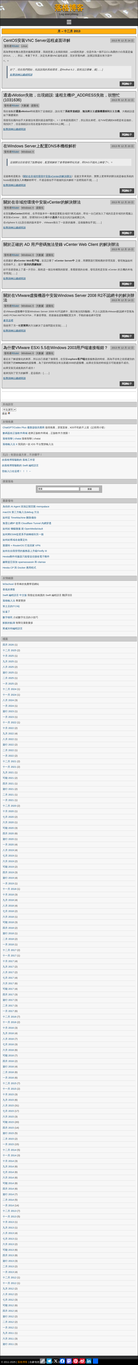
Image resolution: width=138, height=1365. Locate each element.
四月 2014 (8, 1188)
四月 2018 (8, 927)
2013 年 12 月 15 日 (123, 249)
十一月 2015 (9, 1088)
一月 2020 (8, 844)
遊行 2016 (8, 1066)
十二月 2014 (9, 1149)
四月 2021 (8, 783)
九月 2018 (8, 900)
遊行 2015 (8, 1133)
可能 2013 (8, 1249)
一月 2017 (8, 1011)
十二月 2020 (9, 805)
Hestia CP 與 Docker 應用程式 (19, 567)
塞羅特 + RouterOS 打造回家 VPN (21, 545)
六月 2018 (8, 916)
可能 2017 (8, 988)
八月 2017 (8, 972)
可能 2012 (8, 1305)
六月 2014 (8, 1177)
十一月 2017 (9, 955)
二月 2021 (8, 794)
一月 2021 (8, 800)
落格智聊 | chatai (12, 438)
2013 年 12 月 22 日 (123, 100)
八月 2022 (8, 739)
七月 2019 (8, 855)
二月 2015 (8, 1138)
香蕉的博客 (9, 589)
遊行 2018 (8, 933)
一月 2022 (8, 755)
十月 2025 (8, 655)
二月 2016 (8, 1072)
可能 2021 (8, 777)
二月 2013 (8, 1266)
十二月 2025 (9, 650)
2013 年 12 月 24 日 (123, 40)
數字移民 (8, 617)
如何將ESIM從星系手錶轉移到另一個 (23, 534)
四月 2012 (8, 1310)
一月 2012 (8, 1327)
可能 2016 (8, 1055)
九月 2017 (8, 966)
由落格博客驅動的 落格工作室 (18, 459)
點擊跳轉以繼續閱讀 (21, 74)
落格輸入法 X (10, 444)
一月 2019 (8, 883)
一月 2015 (8, 1144)
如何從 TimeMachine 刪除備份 (19, 517)
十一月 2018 (9, 888)
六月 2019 (8, 861)
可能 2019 (8, 866)
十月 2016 (8, 1027)
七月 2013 (8, 1238)
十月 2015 (8, 1094)
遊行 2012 (8, 1316)
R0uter (15, 46)
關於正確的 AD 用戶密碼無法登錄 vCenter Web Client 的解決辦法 (61, 244)
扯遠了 (6, 611)
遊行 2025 (8, 672)
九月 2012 (8, 1288)
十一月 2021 (9, 766)
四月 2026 (8, 644)
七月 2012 (8, 1299)
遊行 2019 (8, 877)
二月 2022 (8, 750)
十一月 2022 (9, 722)
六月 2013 (8, 1244)
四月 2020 (8, 833)
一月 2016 (8, 1077)
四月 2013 (8, 1255)
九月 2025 (8, 661)
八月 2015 (8, 1105)
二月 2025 (8, 678)
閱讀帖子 (127, 83)
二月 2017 (8, 1005)
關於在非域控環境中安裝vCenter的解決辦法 (47, 176)
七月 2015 (8, 1110)
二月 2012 (8, 1321)
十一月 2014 (9, 1155)
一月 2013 (8, 1272)
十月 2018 (8, 894)
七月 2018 (8, 911)
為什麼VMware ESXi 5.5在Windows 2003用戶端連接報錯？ (55, 347)
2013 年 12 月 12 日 (123, 347)
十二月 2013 (9, 1210)
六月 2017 (8, 983)
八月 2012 (8, 1294)
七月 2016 (8, 1044)
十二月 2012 (9, 1277)
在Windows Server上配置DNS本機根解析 (39, 146)
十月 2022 (8, 728)
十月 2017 (8, 961)
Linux (24, 46)
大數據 (25, 105)
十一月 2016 (9, 1022)
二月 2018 (8, 939)
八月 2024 (8, 700)
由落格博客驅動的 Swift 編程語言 (20, 465)
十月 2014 (8, 1161)
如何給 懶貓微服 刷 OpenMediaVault (23, 528)
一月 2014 (8, 1205)
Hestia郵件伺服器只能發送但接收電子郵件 (26, 556)
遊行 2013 (8, 1260)
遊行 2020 (8, 839)
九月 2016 (8, 1033)
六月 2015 (8, 1116)
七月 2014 (8, 1172)
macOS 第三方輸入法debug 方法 (21, 512)
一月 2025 (8, 683)
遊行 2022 (8, 744)
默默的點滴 (9, 622)
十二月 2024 (9, 689)
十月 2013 (8, 1222)
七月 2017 (8, 977)
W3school (8, 584)
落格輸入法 (9, 600)
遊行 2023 (8, 711)
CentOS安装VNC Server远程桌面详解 (36, 40)
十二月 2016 (9, 1016)
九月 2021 (8, 772)
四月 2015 (8, 1127)
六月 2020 (8, 822)
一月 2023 (8, 716)
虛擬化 (35, 105)
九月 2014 (8, 1166)
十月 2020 (8, 811)
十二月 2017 (9, 950)
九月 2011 (8, 1333)
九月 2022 (8, 733)
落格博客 (69, 8)
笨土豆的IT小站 (11, 606)
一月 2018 (8, 944)
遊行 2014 (8, 1194)
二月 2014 (8, 1199)
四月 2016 (8, 1061)
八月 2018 (8, 905)
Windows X (27, 151)
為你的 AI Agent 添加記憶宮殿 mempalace (26, 506)
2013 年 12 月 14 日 (123, 300)
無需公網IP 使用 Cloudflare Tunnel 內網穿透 (27, 523)
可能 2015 (8, 1122)
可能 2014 (8, 1183)
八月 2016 (8, 1038)
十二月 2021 (9, 761)
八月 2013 (8, 1233)
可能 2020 (8, 827)
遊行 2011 (8, 1344)
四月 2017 (8, 994)
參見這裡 (8, 320)
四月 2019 (8, 872)
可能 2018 (8, 922)
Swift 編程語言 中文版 (15, 595)
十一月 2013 (9, 1216)
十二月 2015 (9, 1083)
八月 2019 (8, 850)
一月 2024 (8, 705)
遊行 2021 (8, 789)
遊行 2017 (8, 999)
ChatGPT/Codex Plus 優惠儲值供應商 (24, 427)
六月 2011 (8, 1338)
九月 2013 (8, 1227)
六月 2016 (8, 1050)
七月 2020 (8, 816)
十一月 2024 (9, 694)
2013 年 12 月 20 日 (123, 146)
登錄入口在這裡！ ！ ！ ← (16, 471)
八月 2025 (8, 666)
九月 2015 (8, 1099)
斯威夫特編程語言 (13, 628)
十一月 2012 (9, 1283)
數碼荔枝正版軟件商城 (15, 433)
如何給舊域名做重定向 (15, 539)
